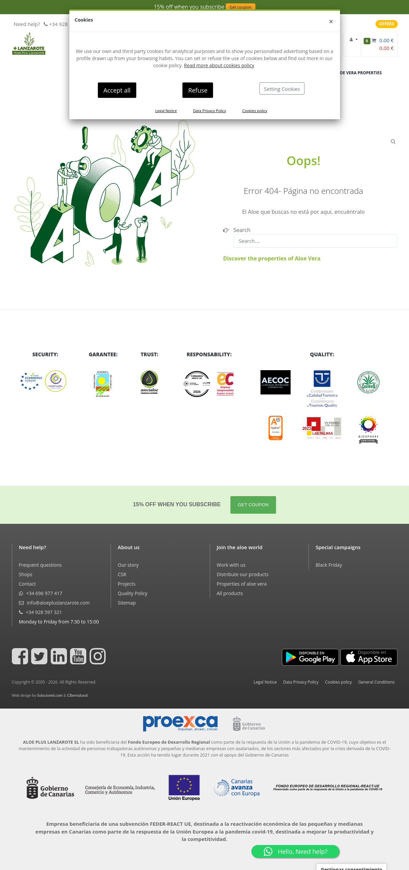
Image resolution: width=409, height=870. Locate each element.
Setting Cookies (282, 88)
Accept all (117, 90)
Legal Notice (166, 110)
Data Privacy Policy (209, 110)
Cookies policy (254, 110)
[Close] (331, 21)
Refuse (197, 90)
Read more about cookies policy (219, 65)
